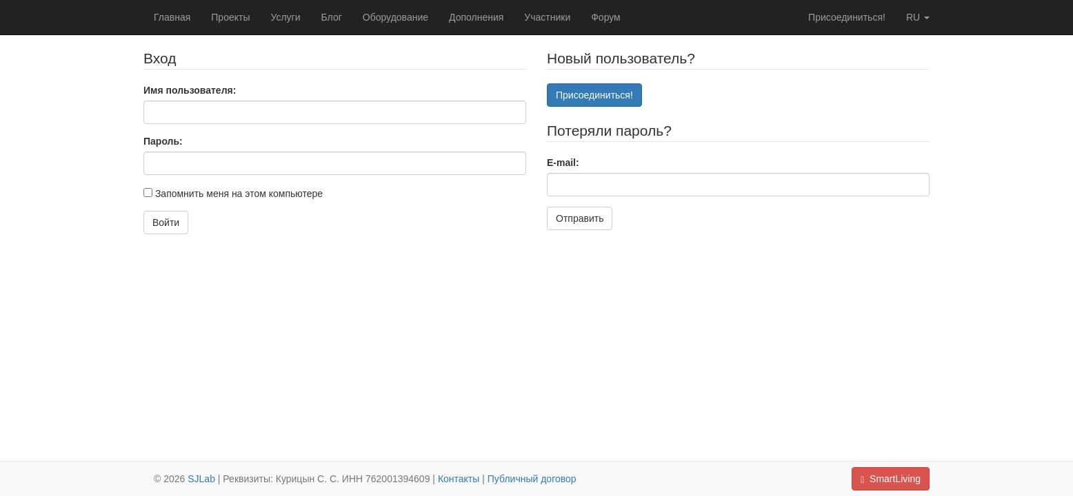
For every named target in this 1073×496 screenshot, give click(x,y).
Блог (331, 17)
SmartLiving (891, 479)
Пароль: (163, 141)
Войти (165, 222)
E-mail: (563, 162)
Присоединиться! (846, 17)
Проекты (230, 17)
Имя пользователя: (189, 90)
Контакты (458, 478)
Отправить (579, 218)
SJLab (201, 478)
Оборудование (395, 17)
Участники (547, 17)
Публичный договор (532, 478)
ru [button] (918, 17)
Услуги (285, 17)
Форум (606, 17)
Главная (172, 17)
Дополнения (476, 17)
